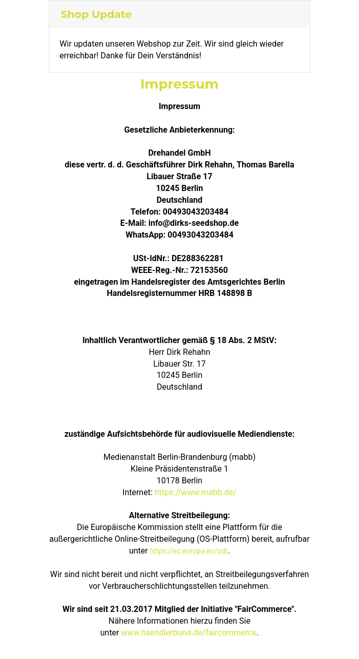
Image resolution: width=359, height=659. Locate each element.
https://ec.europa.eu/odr (189, 551)
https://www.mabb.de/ (196, 492)
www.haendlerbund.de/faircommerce (189, 632)
